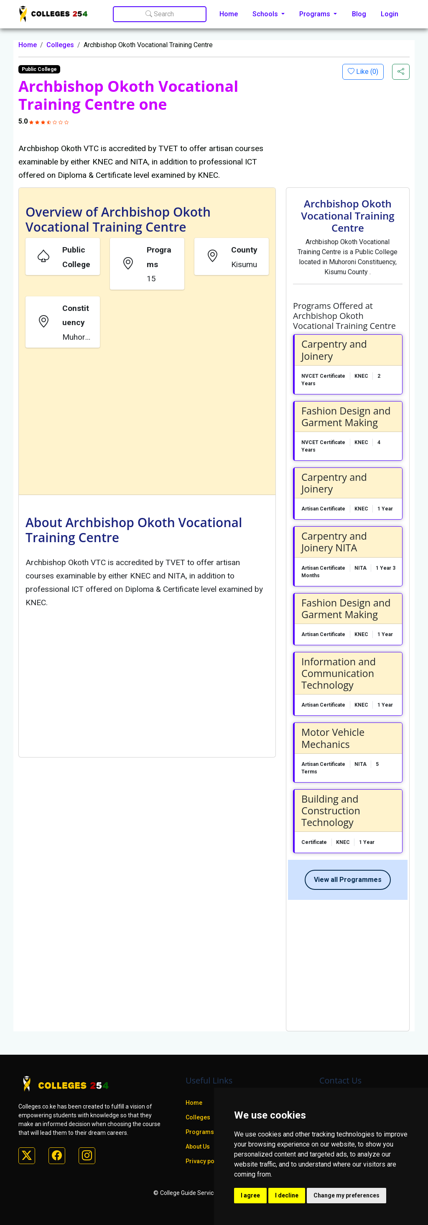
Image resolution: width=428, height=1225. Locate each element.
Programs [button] (315, 14)
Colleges (60, 45)
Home (228, 14)
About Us (198, 1146)
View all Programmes (348, 880)
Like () (366, 72)
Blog (359, 14)
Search (159, 14)
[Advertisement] (147, 422)
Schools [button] (266, 14)
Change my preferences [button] (346, 1195)
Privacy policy (205, 1161)
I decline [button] (286, 1195)
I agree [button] (250, 1195)
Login (389, 14)
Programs (200, 1132)
